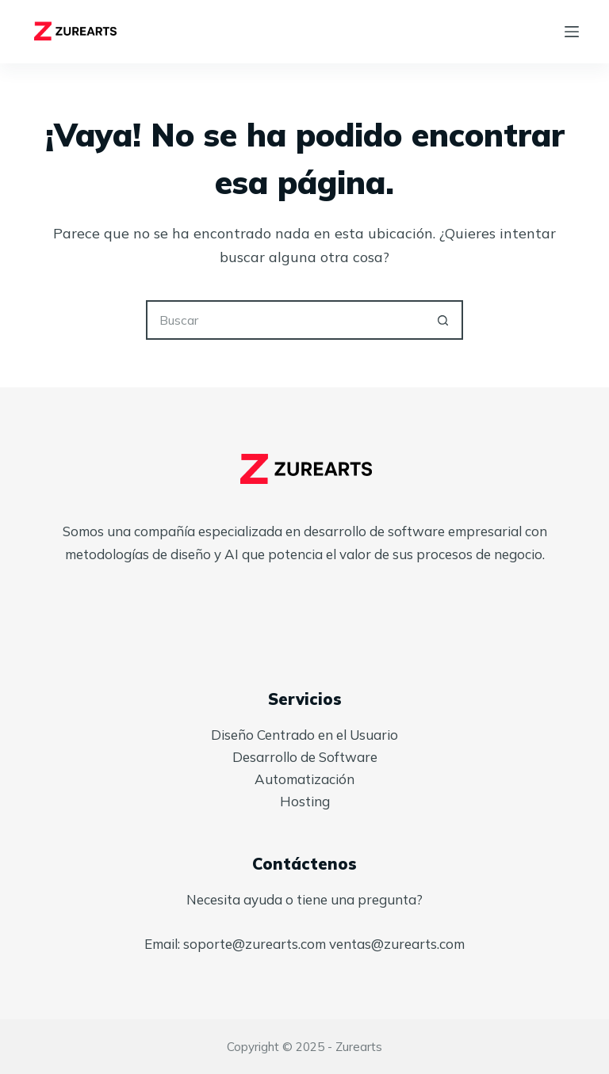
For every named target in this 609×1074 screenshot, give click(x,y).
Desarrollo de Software (304, 756)
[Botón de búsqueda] (443, 320)
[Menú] (572, 32)
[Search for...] (284, 320)
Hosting (305, 801)
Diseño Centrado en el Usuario (304, 734)
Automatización (304, 779)
